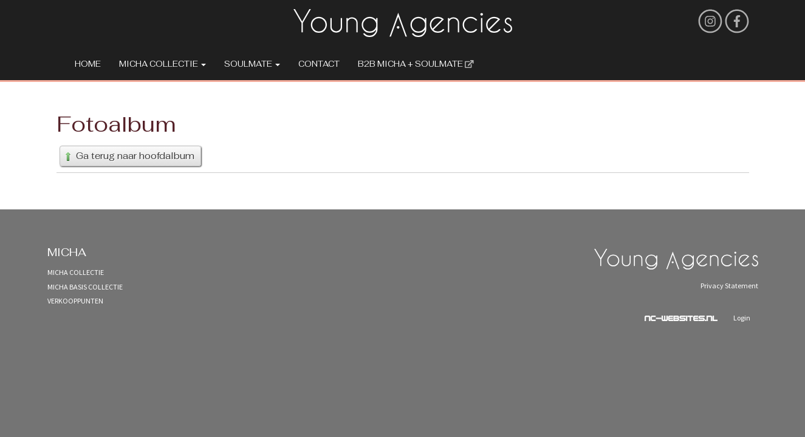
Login (741, 317)
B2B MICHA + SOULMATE (416, 64)
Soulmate (252, 64)
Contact (319, 64)
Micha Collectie (162, 64)
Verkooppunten (75, 300)
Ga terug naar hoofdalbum (128, 155)
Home (88, 64)
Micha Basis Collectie (85, 286)
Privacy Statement (729, 285)
